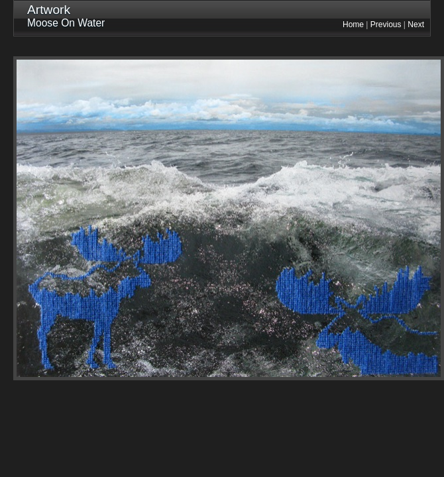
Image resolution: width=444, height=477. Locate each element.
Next (416, 24)
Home (353, 24)
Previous (386, 24)
